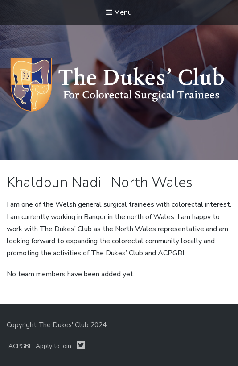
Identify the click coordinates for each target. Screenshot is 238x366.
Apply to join (53, 346)
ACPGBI (19, 346)
